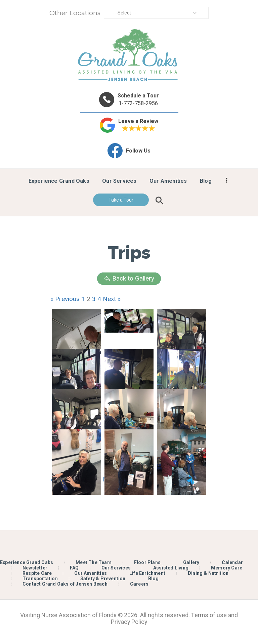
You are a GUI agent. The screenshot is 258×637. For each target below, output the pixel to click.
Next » (112, 299)
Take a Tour (121, 200)
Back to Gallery (129, 278)
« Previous (65, 299)
